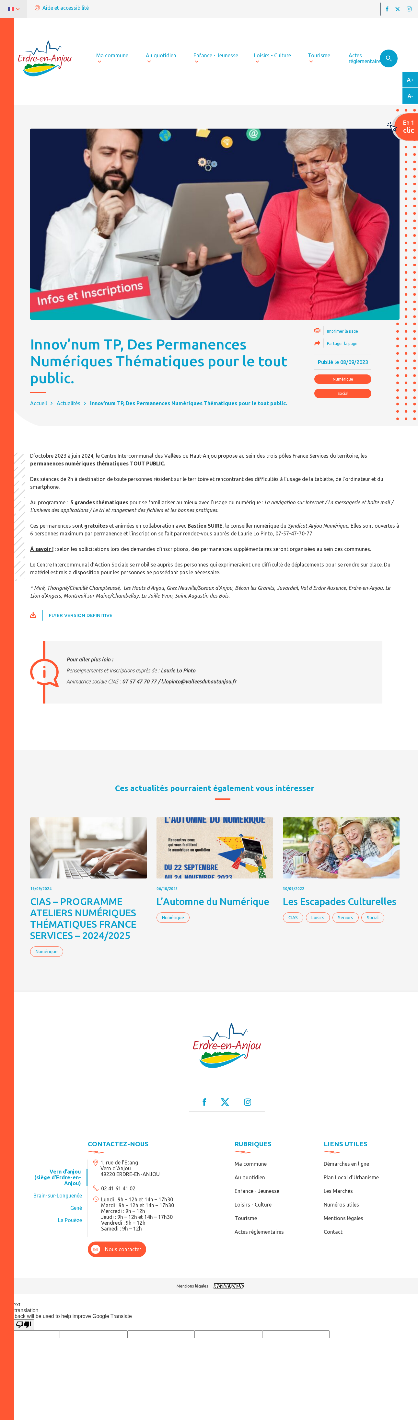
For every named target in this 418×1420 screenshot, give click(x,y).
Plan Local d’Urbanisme (351, 1177)
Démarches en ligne (346, 1164)
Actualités (68, 403)
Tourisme (246, 1218)
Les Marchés (338, 1191)
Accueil (38, 403)
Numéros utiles (341, 1205)
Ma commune (251, 1164)
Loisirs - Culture (253, 1205)
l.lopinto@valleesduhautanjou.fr (198, 681)
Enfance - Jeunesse (257, 1191)
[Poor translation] (23, 1324)
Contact (333, 1232)
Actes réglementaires (259, 1232)
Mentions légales (343, 1218)
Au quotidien (250, 1177)
